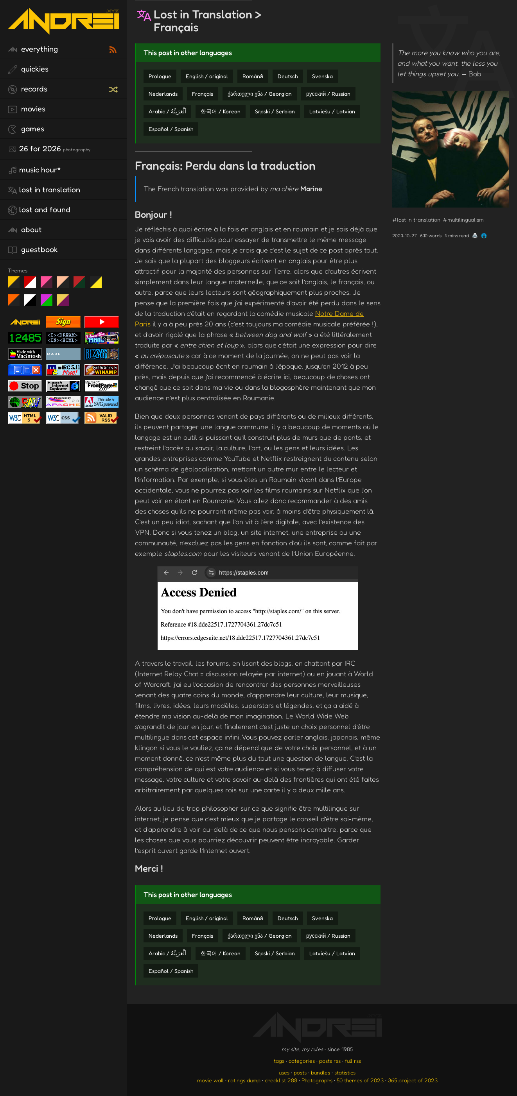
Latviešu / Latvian (332, 111)
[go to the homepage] (63, 29)
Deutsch (288, 76)
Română (252, 76)
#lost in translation (416, 219)
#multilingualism (463, 219)
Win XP (112, 282)
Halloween (17, 303)
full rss (353, 1060)
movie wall (210, 1080)
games (26, 129)
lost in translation (44, 190)
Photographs (317, 1080)
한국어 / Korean (221, 111)
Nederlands (163, 93)
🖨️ (475, 235)
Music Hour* (34, 170)
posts (300, 1072)
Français (202, 93)
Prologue (160, 76)
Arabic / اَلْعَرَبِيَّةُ (167, 111)
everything (33, 49)
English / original (207, 76)
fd (49, 285)
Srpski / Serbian (275, 111)
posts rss (330, 1060)
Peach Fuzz (66, 285)
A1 (49, 303)
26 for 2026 (49, 149)
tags (279, 1060)
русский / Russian (328, 93)
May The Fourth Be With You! (99, 285)
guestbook (33, 250)
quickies (28, 69)
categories (302, 1060)
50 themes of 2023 (360, 1080)
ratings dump (244, 1080)
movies (26, 109)
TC (66, 303)
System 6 (33, 303)
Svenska (322, 76)
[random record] (114, 88)
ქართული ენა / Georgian (260, 93)
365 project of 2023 (413, 1080)
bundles (320, 1072)
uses (284, 1072)
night (17, 285)
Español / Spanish (171, 128)
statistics (344, 1072)
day (33, 285)
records (27, 89)
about (25, 230)
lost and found (39, 210)
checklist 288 (281, 1080)
